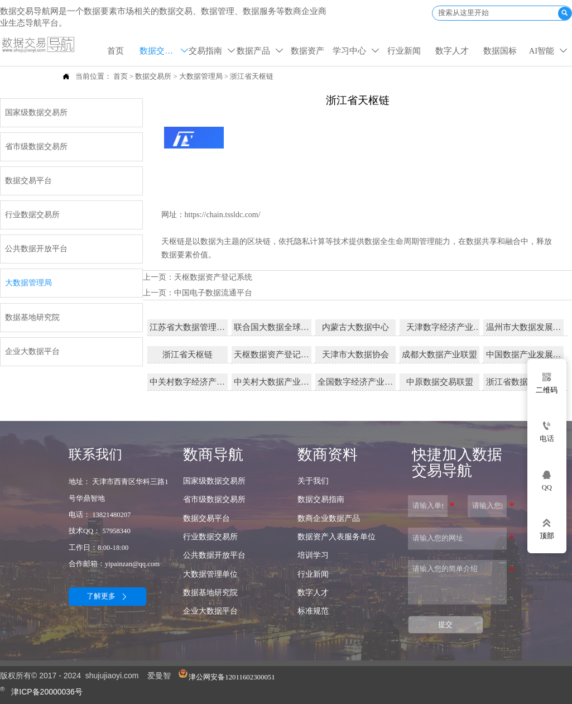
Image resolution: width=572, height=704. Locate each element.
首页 (120, 76)
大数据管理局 (201, 76)
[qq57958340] (546, 480)
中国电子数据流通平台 (213, 291)
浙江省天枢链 (251, 76)
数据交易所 (153, 76)
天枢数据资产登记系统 (213, 275)
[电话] (546, 432)
